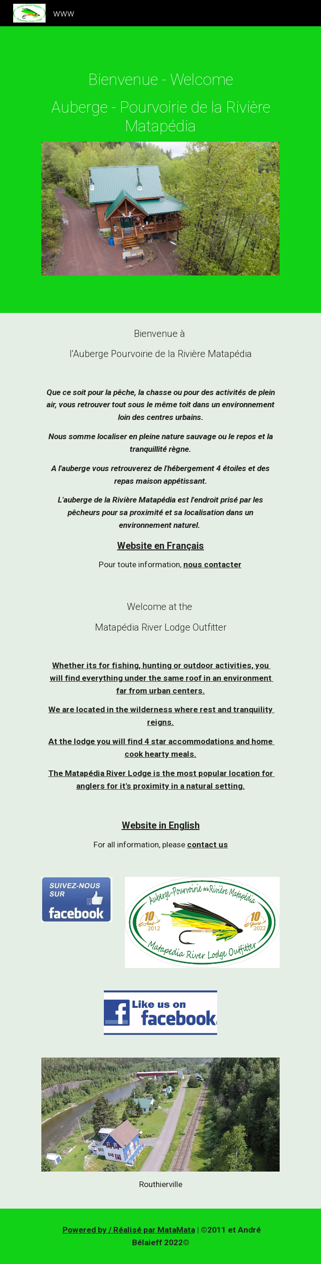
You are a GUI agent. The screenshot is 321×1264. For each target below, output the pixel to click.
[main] (160, 103)
